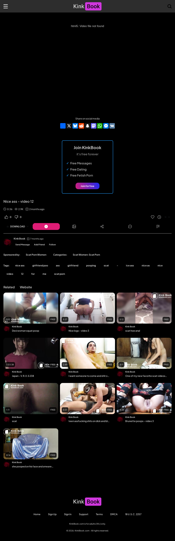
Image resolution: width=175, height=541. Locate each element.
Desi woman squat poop (25, 330)
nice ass (19, 265)
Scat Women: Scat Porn (86, 254)
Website (26, 287)
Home (37, 514)
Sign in (67, 514)
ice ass (130, 265)
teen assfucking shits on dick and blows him (89, 421)
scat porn (59, 273)
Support (83, 514)
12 (22, 273)
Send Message (22, 244)
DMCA (114, 514)
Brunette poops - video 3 (139, 421)
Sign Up (52, 514)
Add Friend (39, 244)
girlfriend (73, 265)
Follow (52, 244)
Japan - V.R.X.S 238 (23, 375)
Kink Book (19, 238)
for (33, 273)
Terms (99, 514)
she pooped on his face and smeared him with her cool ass (33, 466)
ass (58, 265)
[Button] (46, 226)
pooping (91, 265)
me (44, 273)
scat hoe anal (132, 330)
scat (106, 265)
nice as (146, 265)
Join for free (87, 185)
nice (160, 265)
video (9, 273)
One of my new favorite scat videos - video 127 (146, 375)
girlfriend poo (40, 265)
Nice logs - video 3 (79, 330)
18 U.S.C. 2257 (133, 514)
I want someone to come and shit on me (89, 375)
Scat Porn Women (36, 254)
